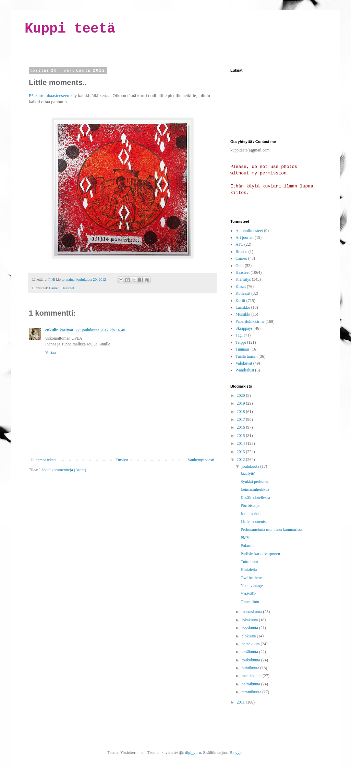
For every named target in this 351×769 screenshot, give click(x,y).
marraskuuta (252, 611)
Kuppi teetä (70, 29)
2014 (241, 443)
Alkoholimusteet (249, 230)
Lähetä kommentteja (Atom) (62, 469)
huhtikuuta (251, 668)
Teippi (240, 342)
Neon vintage (252, 585)
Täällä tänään (246, 356)
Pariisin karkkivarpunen (260, 553)
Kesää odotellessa (255, 497)
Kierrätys (243, 279)
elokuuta (249, 636)
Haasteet (67, 288)
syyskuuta (250, 627)
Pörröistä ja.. (251, 505)
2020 (241, 395)
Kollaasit (242, 293)
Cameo (54, 288)
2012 (241, 459)
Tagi (239, 335)
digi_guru (193, 752)
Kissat (240, 286)
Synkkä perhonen (255, 481)
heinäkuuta (251, 644)
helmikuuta (251, 684)
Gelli (239, 265)
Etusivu (122, 459)
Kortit (240, 300)
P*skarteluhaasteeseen (49, 95)
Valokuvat (243, 363)
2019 (241, 403)
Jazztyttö (248, 473)
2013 (241, 451)
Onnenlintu (250, 601)
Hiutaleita (249, 569)
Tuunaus (242, 349)
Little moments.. (254, 521)
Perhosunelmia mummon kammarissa (272, 529)
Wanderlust (244, 370)
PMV (245, 537)
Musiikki (242, 314)
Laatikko (242, 307)
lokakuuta (250, 620)
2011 (241, 702)
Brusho (241, 251)
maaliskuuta (252, 675)
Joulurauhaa (251, 513)
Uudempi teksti (43, 459)
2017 (241, 419)
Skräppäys (244, 328)
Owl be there (251, 577)
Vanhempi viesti (200, 459)
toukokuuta (251, 660)
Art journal (244, 237)
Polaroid (248, 545)
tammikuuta (252, 691)
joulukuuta (251, 466)
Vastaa (50, 352)
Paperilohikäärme (250, 321)
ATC (239, 244)
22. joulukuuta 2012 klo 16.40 (100, 330)
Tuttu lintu (249, 561)
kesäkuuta (250, 651)
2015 (241, 435)
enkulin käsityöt (59, 330)
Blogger (236, 752)
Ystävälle (248, 593)
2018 (241, 411)
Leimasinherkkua (255, 489)
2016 (241, 427)
